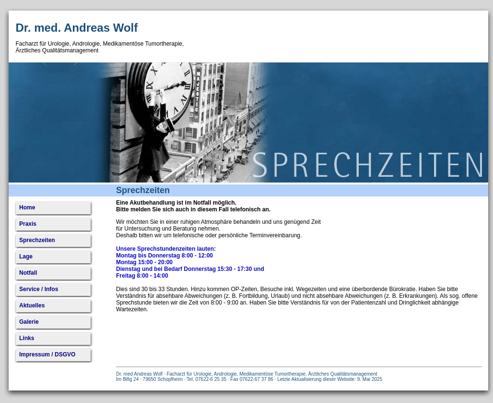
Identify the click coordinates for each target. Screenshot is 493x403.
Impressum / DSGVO (47, 354)
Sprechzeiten (37, 240)
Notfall (28, 272)
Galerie (29, 321)
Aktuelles (32, 305)
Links (26, 338)
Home (27, 207)
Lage (26, 256)
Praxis (27, 223)
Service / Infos (38, 289)
